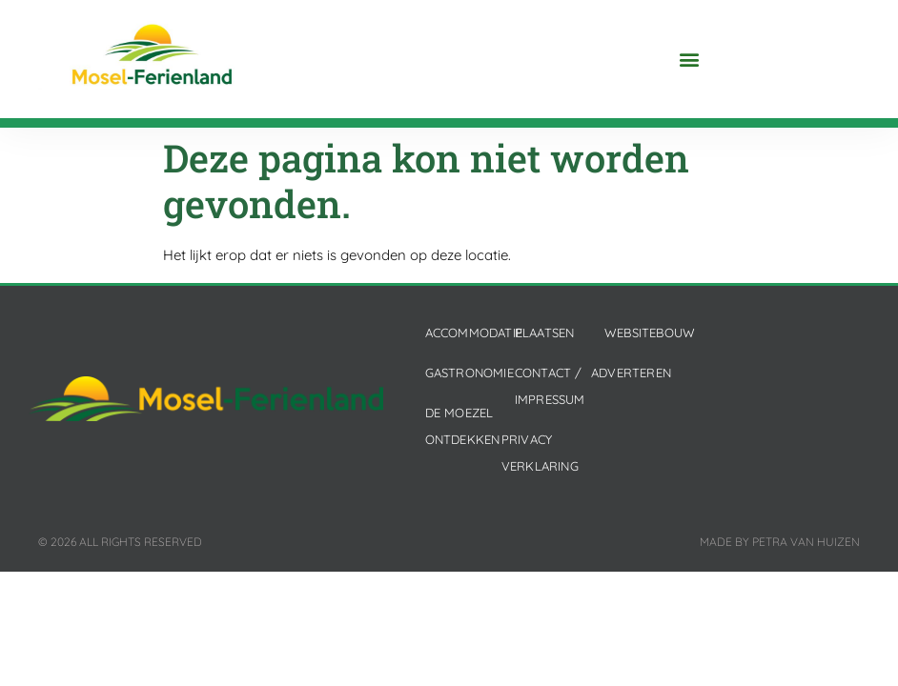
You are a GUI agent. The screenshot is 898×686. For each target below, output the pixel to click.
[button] (689, 59)
